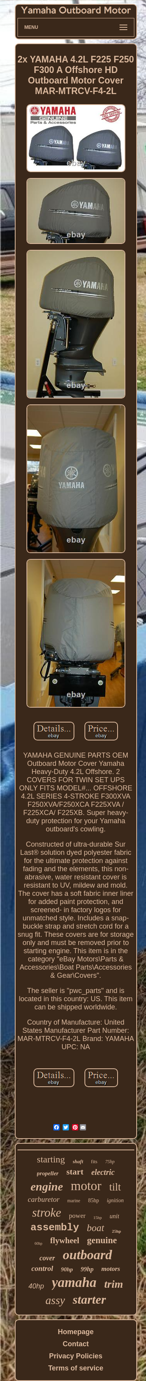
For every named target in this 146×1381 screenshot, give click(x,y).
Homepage (75, 1332)
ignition (115, 1200)
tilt (115, 1187)
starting (51, 1159)
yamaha (74, 1282)
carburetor (44, 1199)
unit (115, 1216)
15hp (97, 1217)
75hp (109, 1161)
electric (102, 1172)
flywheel (64, 1240)
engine (46, 1186)
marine (73, 1200)
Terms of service (76, 1368)
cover (47, 1258)
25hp (116, 1231)
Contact (76, 1344)
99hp (87, 1269)
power (77, 1215)
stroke (47, 1212)
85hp (93, 1200)
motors (110, 1268)
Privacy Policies (75, 1356)
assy (55, 1300)
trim (113, 1284)
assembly (54, 1227)
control (42, 1268)
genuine (102, 1240)
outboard (87, 1255)
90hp (67, 1269)
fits (94, 1161)
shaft (78, 1161)
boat (95, 1228)
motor (86, 1186)
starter (89, 1299)
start (74, 1171)
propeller (48, 1173)
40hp (36, 1286)
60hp (38, 1243)
